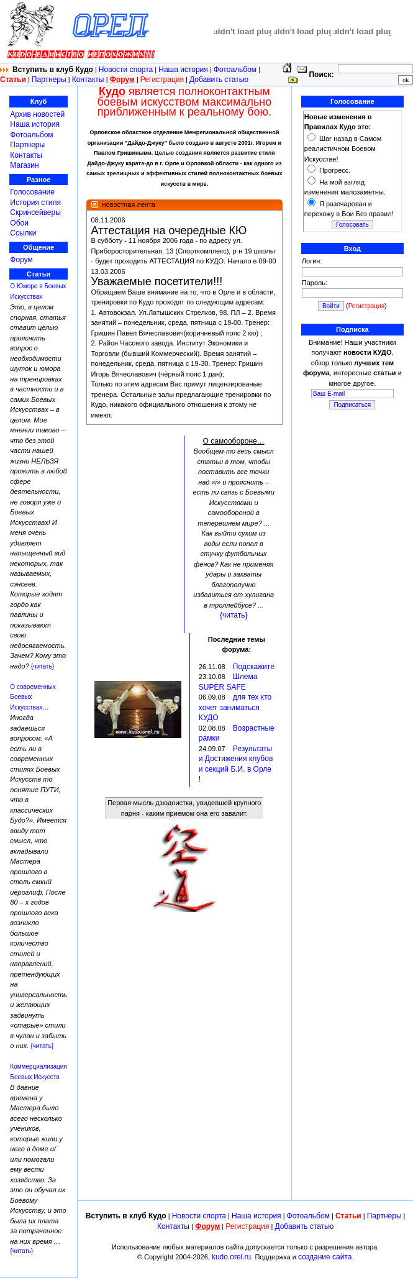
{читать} (42, 666)
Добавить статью (218, 79)
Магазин (24, 165)
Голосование (32, 192)
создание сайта (325, 1257)
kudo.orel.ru (231, 1257)
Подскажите (254, 666)
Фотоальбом (235, 69)
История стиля (35, 202)
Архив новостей (37, 114)
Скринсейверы (35, 212)
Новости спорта (126, 69)
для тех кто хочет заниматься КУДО (235, 707)
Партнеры (49, 79)
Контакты (89, 79)
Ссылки (23, 233)
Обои (19, 223)
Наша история (183, 69)
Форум (21, 259)
